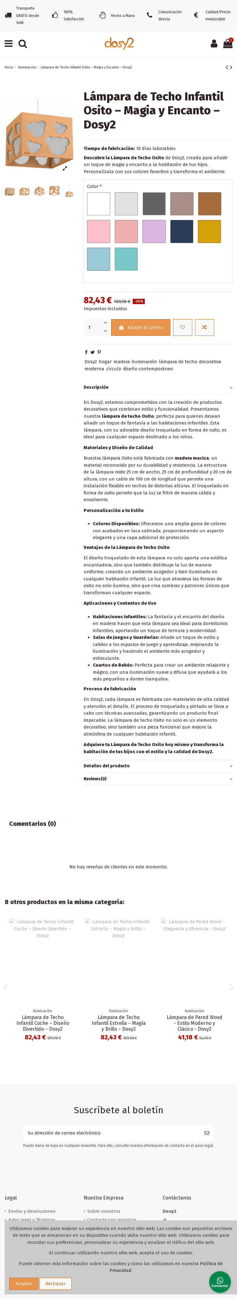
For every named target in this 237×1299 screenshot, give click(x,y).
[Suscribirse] (207, 1133)
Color (94, 186)
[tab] (158, 387)
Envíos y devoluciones (32, 1211)
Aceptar (23, 1283)
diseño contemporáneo (148, 368)
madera (122, 361)
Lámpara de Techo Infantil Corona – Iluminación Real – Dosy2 (194, 1023)
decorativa (210, 361)
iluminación (144, 361)
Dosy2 (91, 361)
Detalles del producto (158, 766)
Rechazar (55, 1283)
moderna (94, 368)
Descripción (158, 387)
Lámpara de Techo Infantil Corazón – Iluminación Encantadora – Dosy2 (118, 1026)
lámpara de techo (178, 361)
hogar (105, 361)
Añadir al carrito (140, 327)
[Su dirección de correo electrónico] (111, 1133)
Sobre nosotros (103, 1211)
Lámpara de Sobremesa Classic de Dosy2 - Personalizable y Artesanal (42, 1026)
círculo (113, 368)
